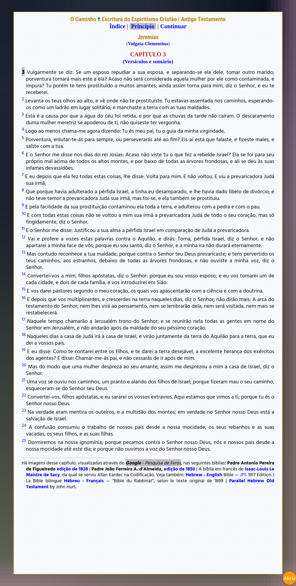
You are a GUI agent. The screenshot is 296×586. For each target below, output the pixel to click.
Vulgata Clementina (148, 43)
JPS (243, 474)
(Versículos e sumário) (148, 61)
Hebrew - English (203, 474)
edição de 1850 (179, 468)
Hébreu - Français (84, 480)
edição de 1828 (72, 468)
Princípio (143, 26)
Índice (117, 26)
